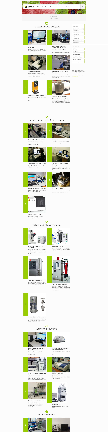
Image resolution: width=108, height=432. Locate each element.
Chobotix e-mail (75, 76)
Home (51, 18)
